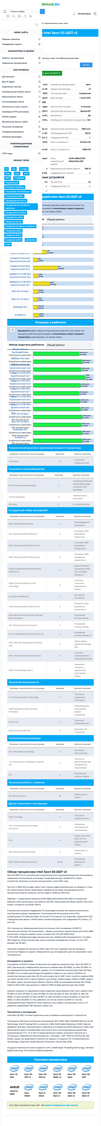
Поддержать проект (21, 44)
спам (8, 245)
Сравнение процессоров (21, 63)
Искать (86, 65)
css (13, 169)
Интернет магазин (15, 187)
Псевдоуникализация (21, 132)
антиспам (30, 240)
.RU (51, 4)
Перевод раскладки (21, 137)
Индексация (12, 183)
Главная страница (21, 39)
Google (23, 169)
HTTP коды (21, 154)
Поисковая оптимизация (18, 192)
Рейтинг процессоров (21, 58)
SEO (7, 178)
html (8, 174)
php (17, 174)
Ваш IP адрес (21, 82)
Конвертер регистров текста (21, 92)
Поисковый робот (14, 197)
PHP (26, 174)
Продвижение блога (16, 201)
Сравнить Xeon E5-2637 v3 (47, 73)
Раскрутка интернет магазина (20, 227)
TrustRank (19, 178)
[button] (81, 14)
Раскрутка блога (13, 222)
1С (6, 169)
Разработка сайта (14, 218)
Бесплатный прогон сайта (21, 122)
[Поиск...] (24, 11)
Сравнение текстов (21, 87)
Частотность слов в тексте (21, 107)
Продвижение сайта (16, 213)
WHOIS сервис (21, 117)
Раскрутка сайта (13, 231)
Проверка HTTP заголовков (21, 112)
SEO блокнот (21, 77)
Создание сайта (13, 240)
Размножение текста (21, 97)
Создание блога (13, 236)
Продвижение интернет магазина (18, 207)
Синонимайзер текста (21, 102)
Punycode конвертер (21, 127)
